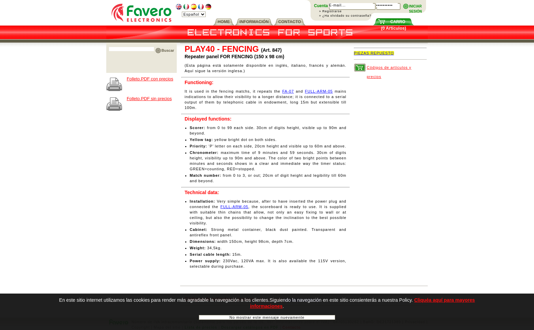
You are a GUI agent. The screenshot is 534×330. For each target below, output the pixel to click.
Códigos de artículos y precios (389, 68)
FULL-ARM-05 (319, 91)
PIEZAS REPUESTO (374, 53)
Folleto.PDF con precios (150, 78)
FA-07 (288, 91)
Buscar (167, 50)
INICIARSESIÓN (415, 6)
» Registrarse (330, 11)
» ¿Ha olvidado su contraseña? (345, 15)
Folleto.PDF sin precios (149, 98)
